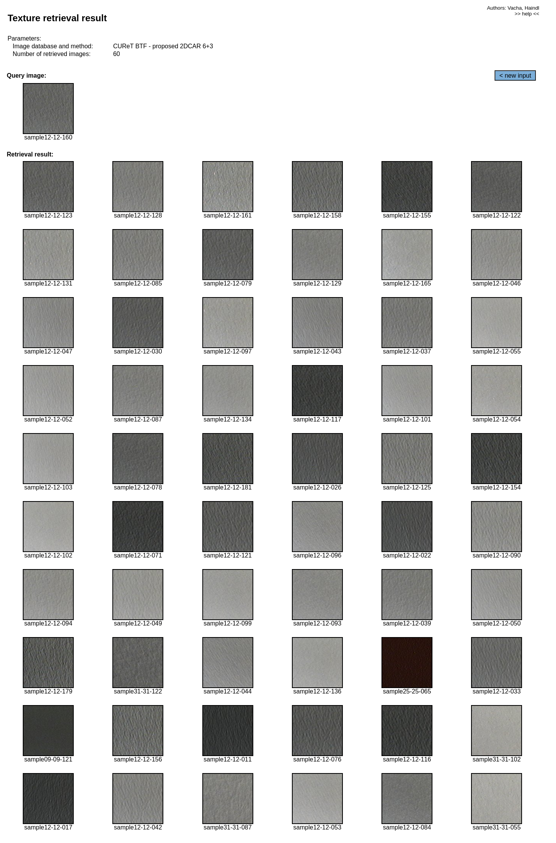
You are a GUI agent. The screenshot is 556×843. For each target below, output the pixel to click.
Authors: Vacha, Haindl (513, 8)
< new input (515, 75)
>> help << (527, 14)
